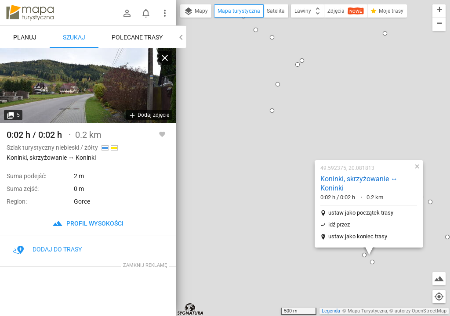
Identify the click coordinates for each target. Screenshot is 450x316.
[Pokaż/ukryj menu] (165, 13)
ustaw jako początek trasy (304, 112)
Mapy (196, 11)
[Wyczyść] (165, 58)
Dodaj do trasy (47, 249)
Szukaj (74, 37)
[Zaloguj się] (127, 13)
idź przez (283, 124)
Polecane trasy (137, 37)
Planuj (24, 37)
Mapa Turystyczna (367, 311)
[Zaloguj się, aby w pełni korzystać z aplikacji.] (162, 133)
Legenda (331, 311)
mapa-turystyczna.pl (30, 12)
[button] (308, 154)
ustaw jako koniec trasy (301, 136)
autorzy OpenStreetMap (420, 311)
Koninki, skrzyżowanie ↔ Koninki (302, 83)
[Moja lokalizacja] (439, 296)
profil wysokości (87, 223)
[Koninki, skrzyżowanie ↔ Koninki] (88, 85)
